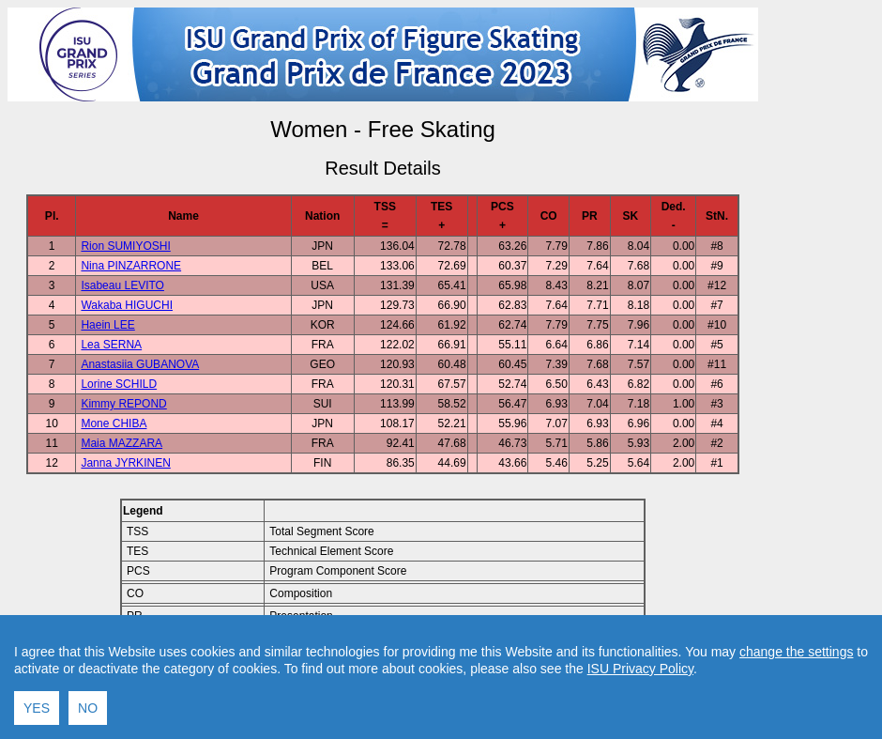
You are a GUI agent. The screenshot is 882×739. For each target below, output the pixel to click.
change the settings (796, 719)
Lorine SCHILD (119, 384)
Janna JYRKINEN (125, 463)
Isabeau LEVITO (122, 285)
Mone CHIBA (113, 423)
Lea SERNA (111, 344)
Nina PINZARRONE (131, 265)
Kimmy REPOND (123, 403)
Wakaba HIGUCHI (127, 305)
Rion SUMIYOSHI (125, 246)
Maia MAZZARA (121, 443)
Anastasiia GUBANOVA (140, 364)
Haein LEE (107, 324)
